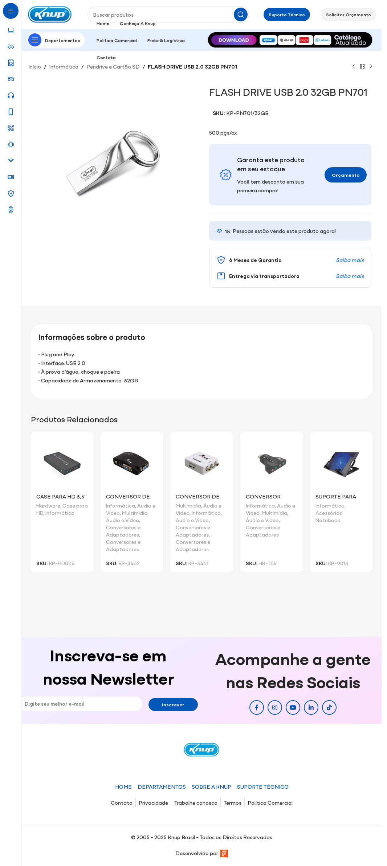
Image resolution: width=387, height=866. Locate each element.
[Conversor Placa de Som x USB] (271, 463)
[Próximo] (371, 66)
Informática (63, 66)
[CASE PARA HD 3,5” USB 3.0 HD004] (62, 463)
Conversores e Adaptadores (123, 531)
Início (34, 66)
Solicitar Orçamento (348, 14)
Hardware (48, 505)
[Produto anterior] (353, 66)
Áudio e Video (122, 520)
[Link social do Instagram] (275, 707)
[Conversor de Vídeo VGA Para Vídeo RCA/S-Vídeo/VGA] (201, 463)
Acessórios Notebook (328, 516)
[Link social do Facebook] (256, 707)
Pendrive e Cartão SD (113, 66)
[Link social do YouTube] (293, 707)
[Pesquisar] (168, 14)
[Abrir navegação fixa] (56, 40)
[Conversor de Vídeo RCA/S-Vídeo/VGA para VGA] (132, 463)
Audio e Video (192, 520)
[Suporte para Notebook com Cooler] (341, 463)
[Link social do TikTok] (329, 707)
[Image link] (290, 39)
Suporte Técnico (287, 14)
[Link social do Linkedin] (311, 707)
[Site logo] (50, 13)
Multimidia (134, 512)
